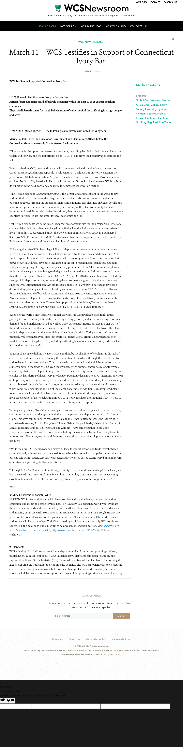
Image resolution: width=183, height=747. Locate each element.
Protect (161, 113)
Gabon (155, 104)
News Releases (47, 26)
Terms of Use (57, 639)
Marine (166, 100)
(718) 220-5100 (115, 654)
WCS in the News (91, 26)
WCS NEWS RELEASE (90, 41)
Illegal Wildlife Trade (159, 122)
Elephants (164, 118)
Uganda (161, 109)
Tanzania (150, 109)
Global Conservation (148, 100)
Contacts (136, 26)
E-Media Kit (170, 2)
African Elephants (146, 118)
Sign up (121, 616)
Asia (146, 104)
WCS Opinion (68, 26)
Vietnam (141, 113)
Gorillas (140, 122)
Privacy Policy (74, 639)
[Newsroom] (91, 9)
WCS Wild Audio (116, 26)
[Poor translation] (10, 701)
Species (151, 113)
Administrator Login (121, 639)
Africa (139, 104)
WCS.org (141, 2)
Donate (155, 2)
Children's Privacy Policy (96, 639)
